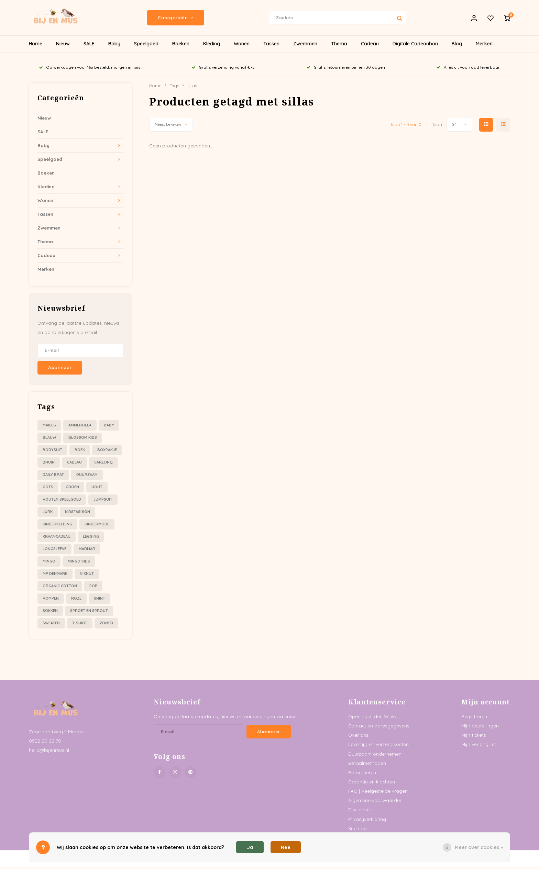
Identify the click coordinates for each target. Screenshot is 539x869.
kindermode (97, 526)
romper (51, 600)
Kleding (211, 46)
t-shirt (79, 625)
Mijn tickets (473, 737)
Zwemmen (305, 46)
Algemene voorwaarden (375, 802)
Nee (285, 847)
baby (109, 427)
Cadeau (370, 46)
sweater (51, 625)
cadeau (74, 464)
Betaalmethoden (367, 765)
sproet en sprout (89, 613)
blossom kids (82, 439)
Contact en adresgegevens (378, 728)
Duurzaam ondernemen (375, 756)
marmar (87, 551)
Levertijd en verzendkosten (378, 747)
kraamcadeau (56, 538)
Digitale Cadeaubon (415, 46)
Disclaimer (359, 812)
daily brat (53, 477)
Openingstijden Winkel (373, 719)
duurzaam (87, 477)
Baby (114, 46)
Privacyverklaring (367, 821)
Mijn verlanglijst (478, 747)
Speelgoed (146, 46)
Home (35, 46)
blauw (49, 439)
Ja (250, 847)
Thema (339, 46)
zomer (106, 625)
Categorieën (176, 19)
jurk (48, 514)
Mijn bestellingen (480, 728)
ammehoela (79, 427)
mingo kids (79, 563)
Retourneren (362, 775)
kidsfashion (77, 514)
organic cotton (60, 588)
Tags (174, 88)
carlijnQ (103, 464)
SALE (89, 46)
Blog (457, 46)
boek (80, 452)
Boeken (180, 46)
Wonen (242, 46)
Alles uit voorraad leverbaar (468, 70)
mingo (49, 563)
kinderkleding (57, 526)
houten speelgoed (62, 501)
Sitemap (357, 831)
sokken (50, 613)
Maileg (49, 427)
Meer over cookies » (479, 847)
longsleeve (54, 551)
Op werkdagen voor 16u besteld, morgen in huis (89, 70)
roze (76, 600)
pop (93, 588)
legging (91, 538)
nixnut (87, 575)
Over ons (358, 737)
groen (72, 489)
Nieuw (63, 46)
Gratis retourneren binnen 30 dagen (346, 70)
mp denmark (55, 575)
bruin (49, 464)
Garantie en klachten (371, 784)
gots (48, 489)
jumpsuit (103, 501)
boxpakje (107, 452)
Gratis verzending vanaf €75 (223, 70)
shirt (99, 600)
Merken (484, 46)
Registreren (474, 719)
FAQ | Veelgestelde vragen (378, 793)
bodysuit (52, 452)
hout (96, 489)
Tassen (271, 46)
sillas (192, 88)
